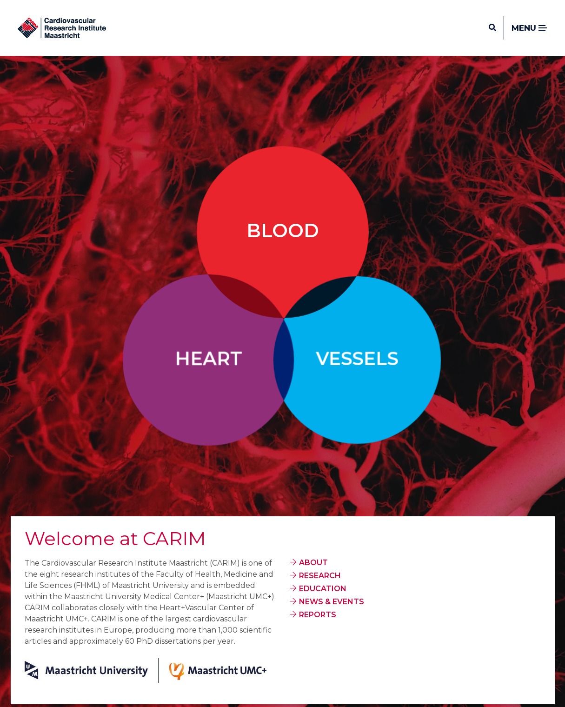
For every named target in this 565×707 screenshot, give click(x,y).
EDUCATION (322, 588)
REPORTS (317, 614)
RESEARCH (320, 575)
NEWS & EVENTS (331, 601)
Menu (530, 28)
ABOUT (313, 562)
